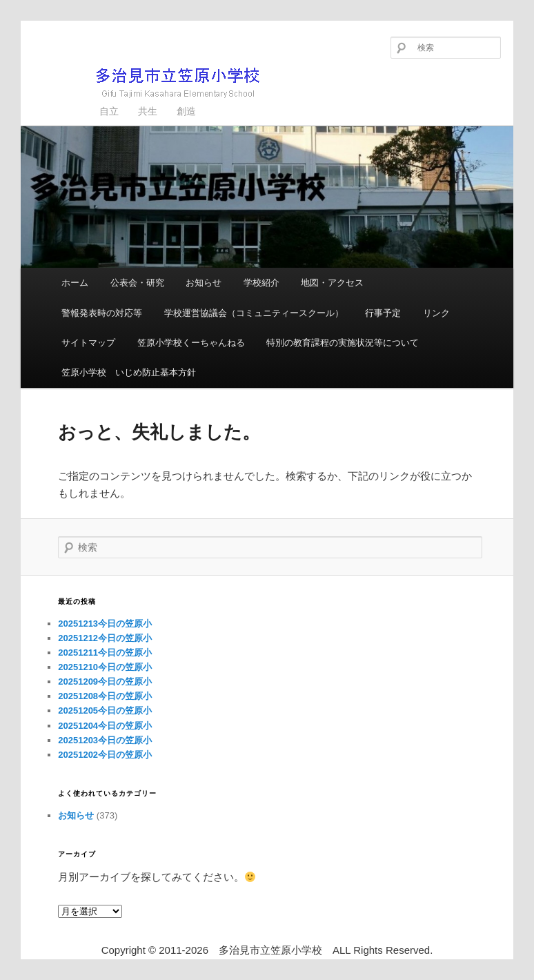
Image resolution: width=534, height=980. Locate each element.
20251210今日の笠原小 (105, 667)
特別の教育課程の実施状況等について (342, 342)
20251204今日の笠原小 (105, 726)
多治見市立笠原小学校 (156, 82)
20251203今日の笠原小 (105, 740)
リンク (436, 313)
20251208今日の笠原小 (105, 696)
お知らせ (203, 282)
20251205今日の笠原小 (105, 710)
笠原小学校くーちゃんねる (191, 342)
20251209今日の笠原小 (105, 681)
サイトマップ (88, 342)
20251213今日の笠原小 (105, 623)
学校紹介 (261, 282)
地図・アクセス (332, 282)
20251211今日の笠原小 (105, 652)
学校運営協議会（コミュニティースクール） (254, 313)
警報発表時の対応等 (101, 313)
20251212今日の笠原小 (105, 638)
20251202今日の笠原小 (105, 754)
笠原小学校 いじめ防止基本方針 (128, 372)
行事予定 (383, 313)
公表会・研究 (137, 282)
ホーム (74, 282)
